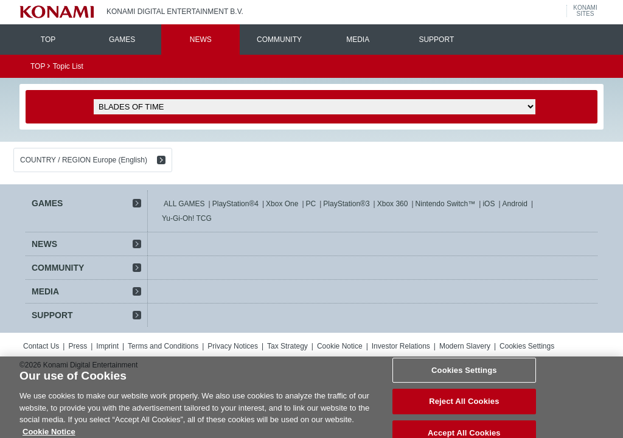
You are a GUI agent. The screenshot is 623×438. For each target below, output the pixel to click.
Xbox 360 (392, 204)
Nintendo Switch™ (446, 204)
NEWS (201, 39)
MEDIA (357, 39)
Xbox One (282, 204)
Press (77, 346)
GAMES (122, 39)
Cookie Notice (340, 346)
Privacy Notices (232, 346)
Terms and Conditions (163, 346)
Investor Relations (401, 346)
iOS (488, 204)
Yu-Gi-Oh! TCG (187, 218)
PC (311, 204)
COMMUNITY (279, 39)
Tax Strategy (287, 346)
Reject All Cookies (464, 412)
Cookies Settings (526, 346)
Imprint (107, 346)
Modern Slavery (464, 346)
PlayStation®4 (235, 204)
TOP (48, 39)
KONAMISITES (585, 11)
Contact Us (41, 346)
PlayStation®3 (346, 204)
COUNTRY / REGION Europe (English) (83, 160)
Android (515, 204)
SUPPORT (436, 39)
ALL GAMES (184, 204)
